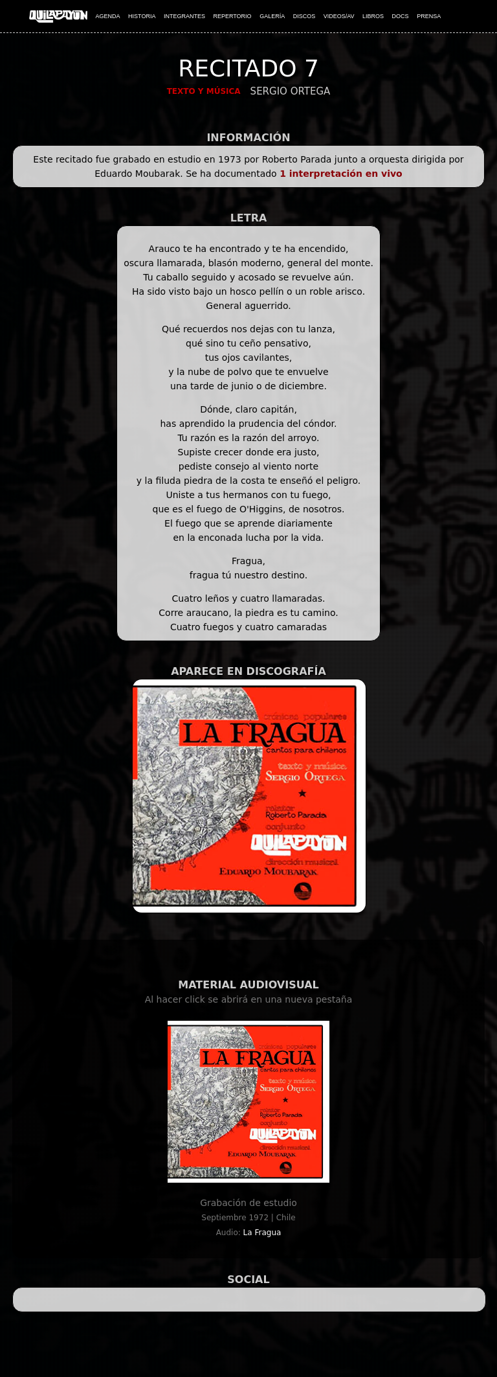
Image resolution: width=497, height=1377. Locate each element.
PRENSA (429, 16)
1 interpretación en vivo (341, 173)
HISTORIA (141, 16)
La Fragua (262, 1232)
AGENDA (108, 16)
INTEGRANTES (184, 16)
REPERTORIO (232, 16)
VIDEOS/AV (339, 16)
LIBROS (373, 16)
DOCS (400, 16)
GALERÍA (272, 16)
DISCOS (304, 16)
